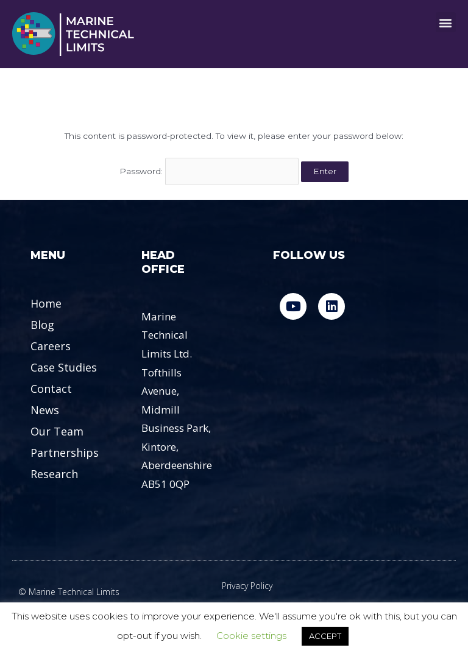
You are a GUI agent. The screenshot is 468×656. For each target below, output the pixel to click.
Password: (209, 171)
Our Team (56, 431)
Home (46, 303)
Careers (50, 346)
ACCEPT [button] (325, 636)
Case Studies (63, 367)
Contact (51, 388)
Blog (42, 324)
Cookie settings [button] (251, 635)
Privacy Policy (247, 585)
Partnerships (64, 452)
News (44, 410)
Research (54, 474)
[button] (446, 22)
